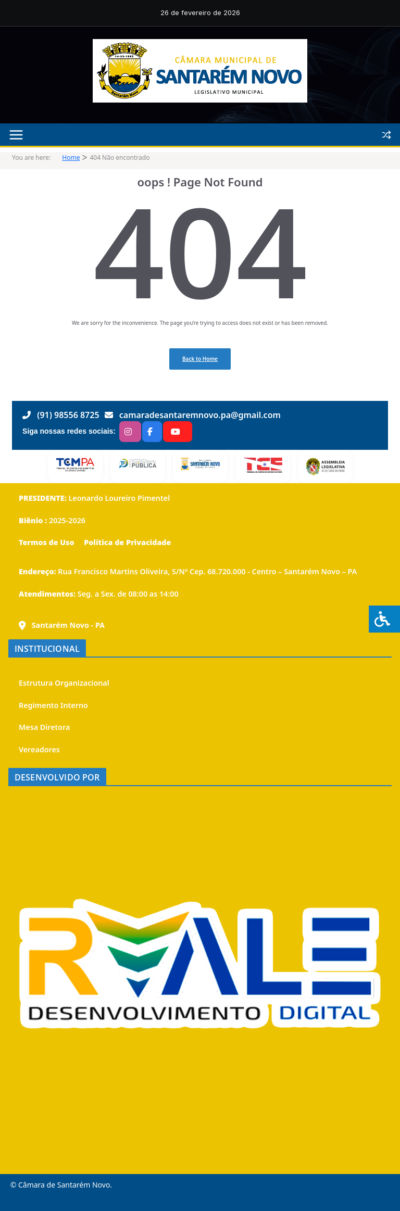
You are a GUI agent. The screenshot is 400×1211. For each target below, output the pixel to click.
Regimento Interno (53, 705)
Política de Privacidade (126, 542)
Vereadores (39, 749)
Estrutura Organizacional (64, 683)
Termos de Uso (46, 542)
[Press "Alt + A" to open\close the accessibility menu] (384, 619)
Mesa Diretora (44, 727)
